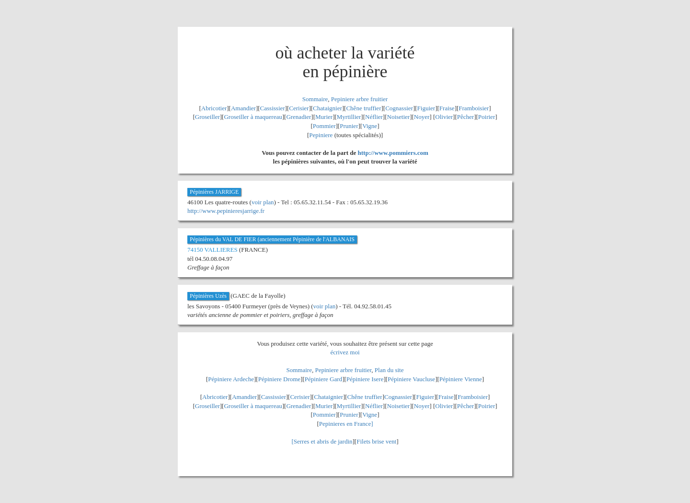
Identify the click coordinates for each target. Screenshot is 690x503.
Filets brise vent (376, 441)
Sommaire (315, 99)
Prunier (349, 125)
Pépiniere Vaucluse (411, 379)
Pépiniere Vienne (460, 379)
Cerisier (299, 108)
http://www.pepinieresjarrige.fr (225, 210)
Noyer (422, 116)
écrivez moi (345, 352)
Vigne (369, 125)
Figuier (426, 108)
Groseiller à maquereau (253, 116)
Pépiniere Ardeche (231, 379)
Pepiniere (321, 135)
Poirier (486, 116)
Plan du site (389, 370)
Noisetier (398, 116)
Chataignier (327, 108)
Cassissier (272, 108)
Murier (324, 116)
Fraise (447, 108)
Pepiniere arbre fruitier (359, 99)
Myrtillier (349, 116)
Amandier (243, 108)
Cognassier (399, 108)
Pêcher (465, 116)
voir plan (263, 202)
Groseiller (207, 116)
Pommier (324, 125)
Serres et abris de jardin (323, 441)
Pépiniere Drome (279, 379)
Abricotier (214, 108)
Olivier (444, 116)
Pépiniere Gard (323, 379)
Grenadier (298, 116)
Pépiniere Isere (365, 379)
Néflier (374, 116)
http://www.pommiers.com (393, 152)
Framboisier (474, 108)
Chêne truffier (363, 108)
